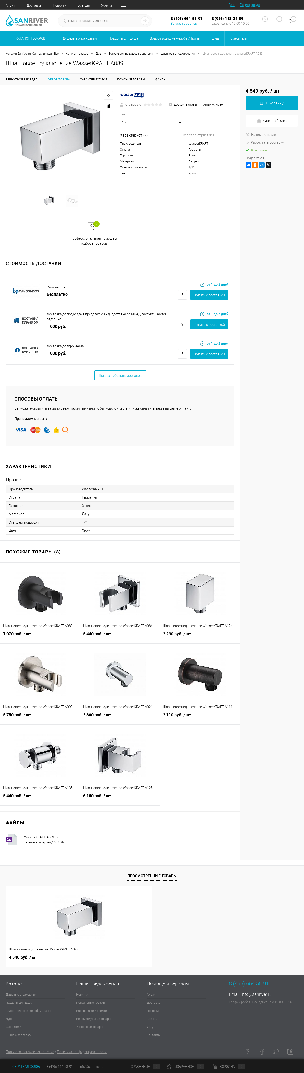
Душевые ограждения (21, 995)
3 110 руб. (200, 718)
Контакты (154, 1036)
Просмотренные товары (152, 876)
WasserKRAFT (198, 143)
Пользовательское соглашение (30, 1053)
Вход (232, 5)
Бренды (84, 5)
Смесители (13, 1028)
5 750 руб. (40, 718)
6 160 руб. (120, 799)
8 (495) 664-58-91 (60, 1066)
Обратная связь (23, 1066)
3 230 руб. (200, 637)
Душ (9, 1019)
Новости (59, 5)
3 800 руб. (120, 718)
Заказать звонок (184, 23)
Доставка (34, 5)
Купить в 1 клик (272, 121)
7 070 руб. (40, 637)
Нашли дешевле (261, 135)
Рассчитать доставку (265, 142)
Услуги (106, 5)
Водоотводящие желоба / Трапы (28, 1011)
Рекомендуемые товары (93, 1019)
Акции (10, 5)
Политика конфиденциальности (82, 1053)
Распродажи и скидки (91, 1011)
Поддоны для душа (19, 1003)
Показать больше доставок (120, 376)
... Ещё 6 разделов (18, 1036)
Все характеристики (198, 135)
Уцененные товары (89, 1028)
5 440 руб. (120, 637)
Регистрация (250, 5)
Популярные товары (90, 1003)
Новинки (82, 995)
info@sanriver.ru (256, 995)
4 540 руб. (23, 958)
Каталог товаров (30, 38)
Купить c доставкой (209, 296)
